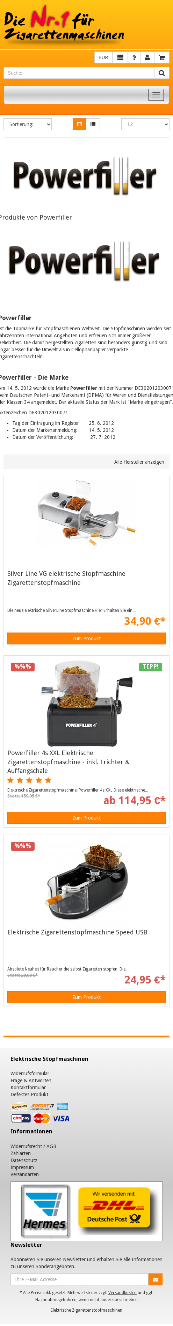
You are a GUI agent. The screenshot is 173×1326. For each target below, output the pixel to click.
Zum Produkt (86, 638)
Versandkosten (122, 1292)
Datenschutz (23, 1160)
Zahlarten (20, 1153)
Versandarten (24, 1174)
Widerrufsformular (29, 1073)
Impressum (22, 1167)
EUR (103, 57)
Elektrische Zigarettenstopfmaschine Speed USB (77, 932)
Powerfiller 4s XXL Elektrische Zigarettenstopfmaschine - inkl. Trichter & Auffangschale (68, 761)
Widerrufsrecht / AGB (33, 1146)
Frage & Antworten (30, 1080)
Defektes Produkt (29, 1094)
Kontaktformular (28, 1087)
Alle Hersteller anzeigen (139, 462)
